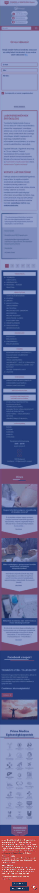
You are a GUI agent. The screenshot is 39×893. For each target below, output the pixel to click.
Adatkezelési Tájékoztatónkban (12, 853)
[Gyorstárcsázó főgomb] (34, 887)
